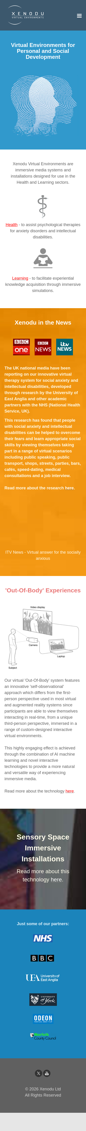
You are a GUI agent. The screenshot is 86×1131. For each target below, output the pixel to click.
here (70, 791)
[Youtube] (46, 1073)
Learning (20, 278)
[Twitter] (38, 1073)
